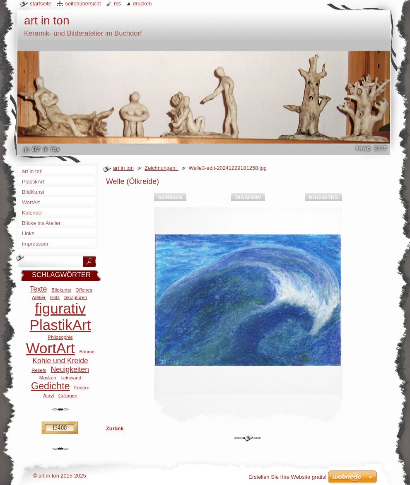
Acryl (48, 395)
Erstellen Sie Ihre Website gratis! (287, 477)
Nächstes (323, 197)
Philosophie (60, 337)
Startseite (40, 3)
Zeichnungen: (161, 168)
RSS (117, 3)
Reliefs (38, 370)
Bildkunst (61, 289)
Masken (47, 377)
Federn (81, 387)
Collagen (67, 395)
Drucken (142, 3)
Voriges (170, 197)
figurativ (60, 308)
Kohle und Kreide (60, 361)
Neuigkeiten (70, 369)
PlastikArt (60, 325)
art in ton (123, 168)
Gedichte (50, 386)
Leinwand (70, 377)
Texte (38, 289)
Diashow (248, 197)
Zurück (115, 428)
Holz (55, 297)
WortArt (50, 348)
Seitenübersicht (83, 3)
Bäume (86, 351)
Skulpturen (75, 297)
